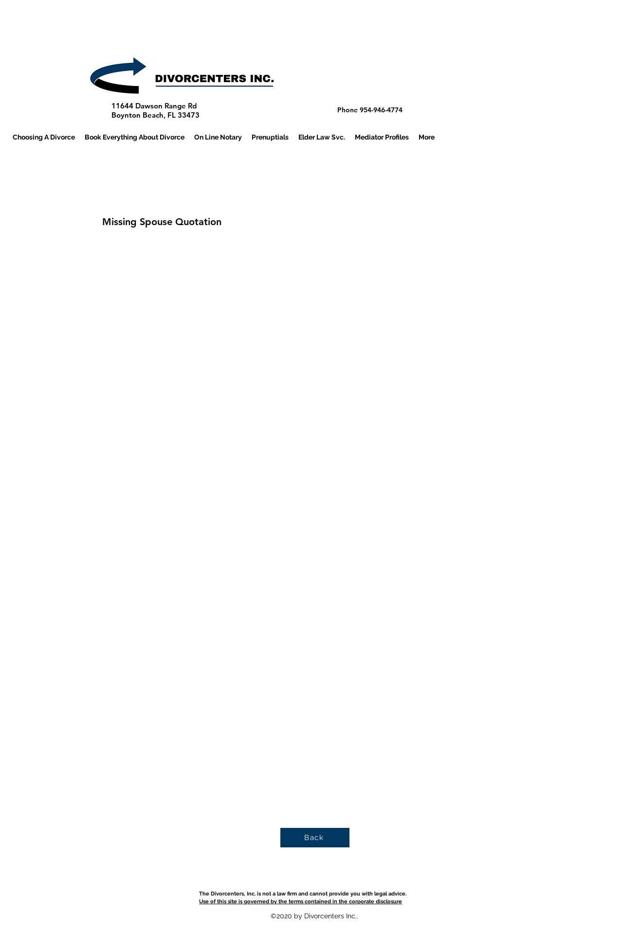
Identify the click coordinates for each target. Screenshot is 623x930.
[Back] (314, 837)
